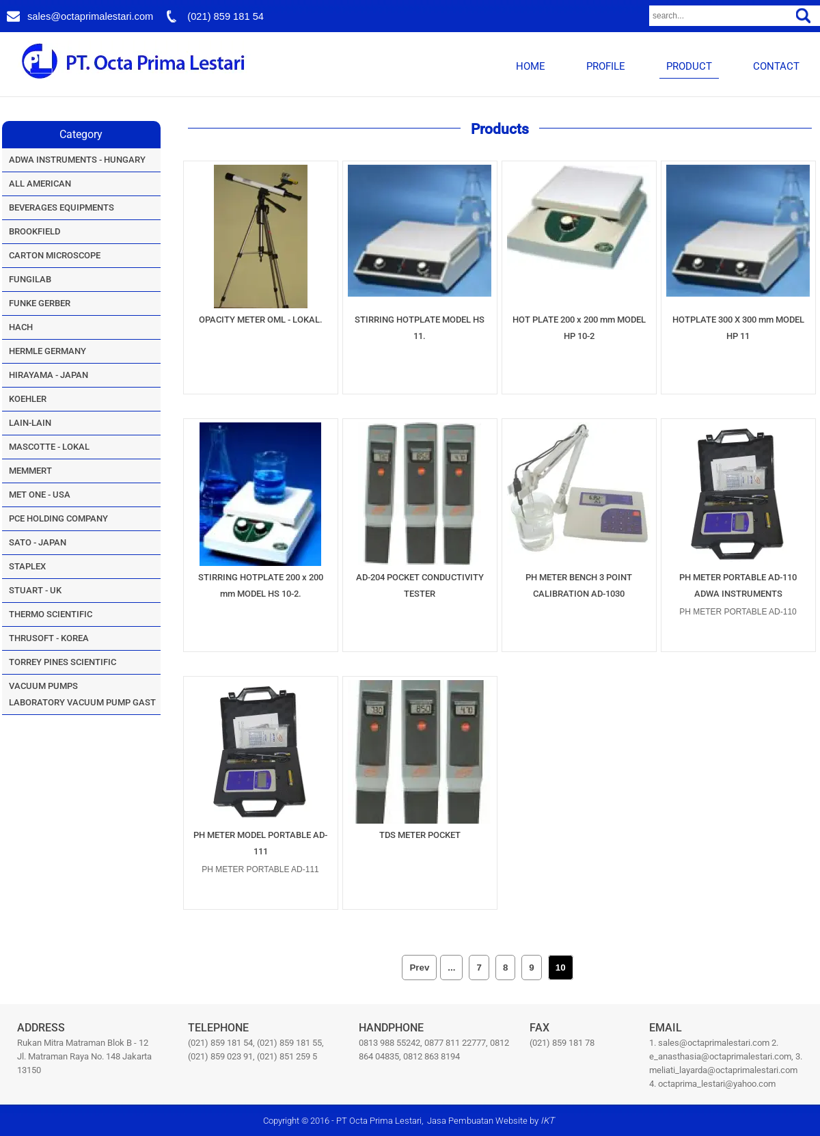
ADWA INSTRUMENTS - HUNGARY (77, 159)
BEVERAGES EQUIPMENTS (61, 207)
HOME (530, 66)
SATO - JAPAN (37, 542)
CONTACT (776, 66)
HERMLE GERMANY (47, 351)
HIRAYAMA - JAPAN (48, 375)
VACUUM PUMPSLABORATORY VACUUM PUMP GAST (82, 694)
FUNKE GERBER (39, 303)
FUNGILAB (30, 279)
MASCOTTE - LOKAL (49, 447)
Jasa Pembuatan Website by (490, 1120)
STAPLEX (27, 566)
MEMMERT (30, 470)
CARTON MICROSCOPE (54, 255)
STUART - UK (35, 590)
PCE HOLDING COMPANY (58, 518)
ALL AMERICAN (40, 183)
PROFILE (605, 66)
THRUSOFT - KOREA (49, 638)
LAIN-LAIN (30, 423)
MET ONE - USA (39, 494)
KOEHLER (27, 399)
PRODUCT (689, 66)
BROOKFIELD (34, 231)
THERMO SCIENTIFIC (50, 614)
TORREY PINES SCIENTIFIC (62, 662)
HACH (21, 327)
